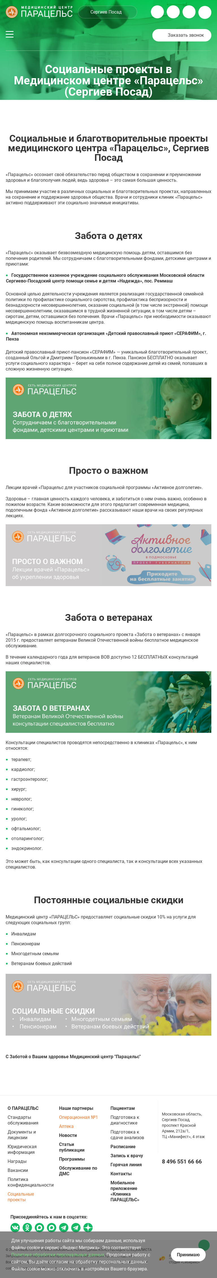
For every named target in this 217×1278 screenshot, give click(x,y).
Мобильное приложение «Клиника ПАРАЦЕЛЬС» (124, 1191)
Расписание (123, 1146)
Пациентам (122, 1108)
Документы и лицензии (22, 1134)
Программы (72, 1159)
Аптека (66, 1126)
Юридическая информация (22, 1149)
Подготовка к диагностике (124, 1120)
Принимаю (188, 1254)
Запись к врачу (126, 1155)
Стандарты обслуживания (23, 1120)
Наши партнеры (76, 1108)
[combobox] (107, 12)
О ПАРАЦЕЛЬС (23, 1108)
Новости (68, 1135)
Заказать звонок (186, 35)
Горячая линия (126, 1164)
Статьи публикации (71, 1147)
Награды (17, 1161)
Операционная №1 (78, 1117)
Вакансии (18, 1170)
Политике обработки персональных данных (57, 1254)
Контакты (121, 1173)
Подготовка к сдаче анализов (127, 1134)
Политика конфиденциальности (31, 1182)
